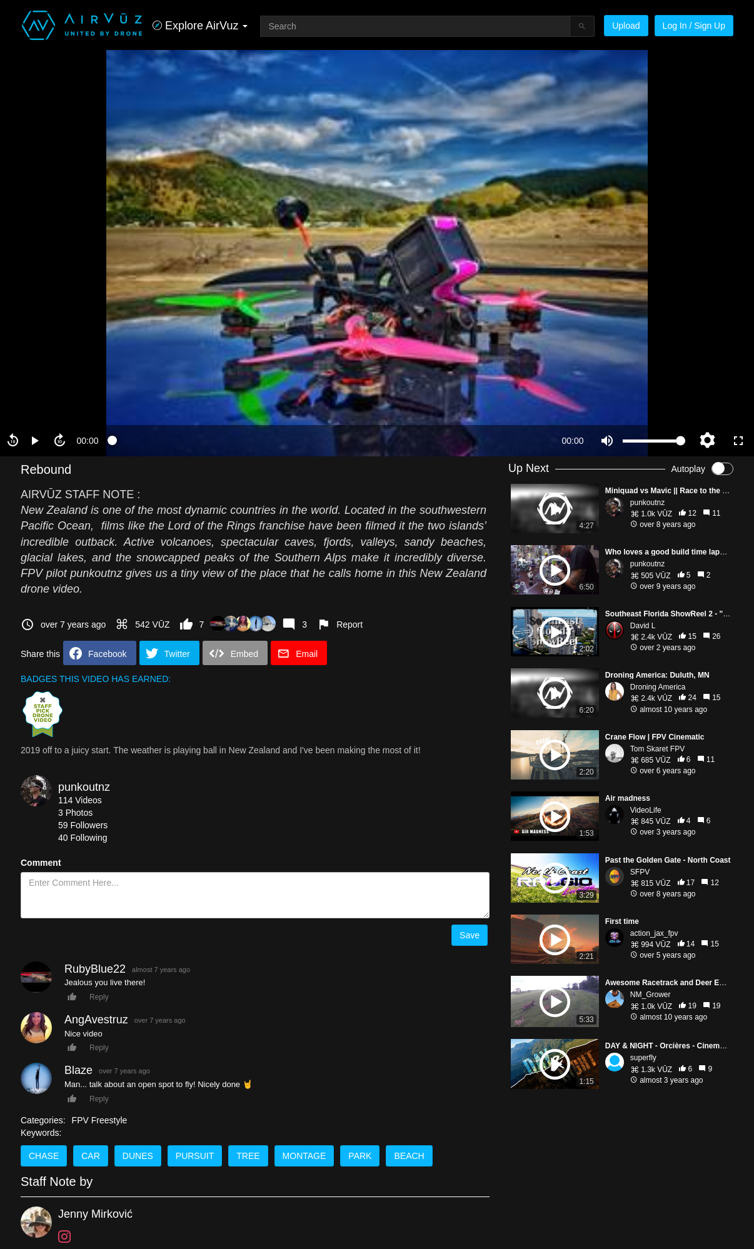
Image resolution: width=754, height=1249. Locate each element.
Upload (626, 26)
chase (44, 1156)
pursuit (195, 1156)
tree (247, 1156)
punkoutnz (84, 787)
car (90, 1156)
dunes (138, 1156)
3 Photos (75, 813)
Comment (41, 863)
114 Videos (80, 800)
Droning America (658, 687)
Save (470, 935)
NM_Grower (650, 994)
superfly (643, 1057)
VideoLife (645, 810)
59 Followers (83, 825)
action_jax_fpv (654, 933)
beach (409, 1156)
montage (304, 1156)
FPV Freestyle (100, 1120)
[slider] (330, 440)
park (359, 1156)
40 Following (83, 838)
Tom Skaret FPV (657, 749)
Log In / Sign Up (694, 26)
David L (643, 625)
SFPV (640, 872)
